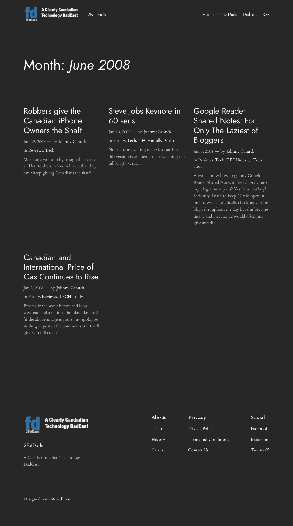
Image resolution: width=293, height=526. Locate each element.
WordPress (60, 499)
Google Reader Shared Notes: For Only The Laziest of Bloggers (225, 125)
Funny (119, 140)
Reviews (35, 150)
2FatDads (96, 14)
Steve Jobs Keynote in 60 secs (144, 115)
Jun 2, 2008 (33, 288)
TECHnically (150, 140)
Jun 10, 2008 (119, 132)
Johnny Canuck (73, 141)
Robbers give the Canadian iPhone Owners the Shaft (52, 120)
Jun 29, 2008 (34, 141)
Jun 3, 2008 (203, 151)
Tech (49, 150)
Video (170, 140)
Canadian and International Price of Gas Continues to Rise (60, 267)
